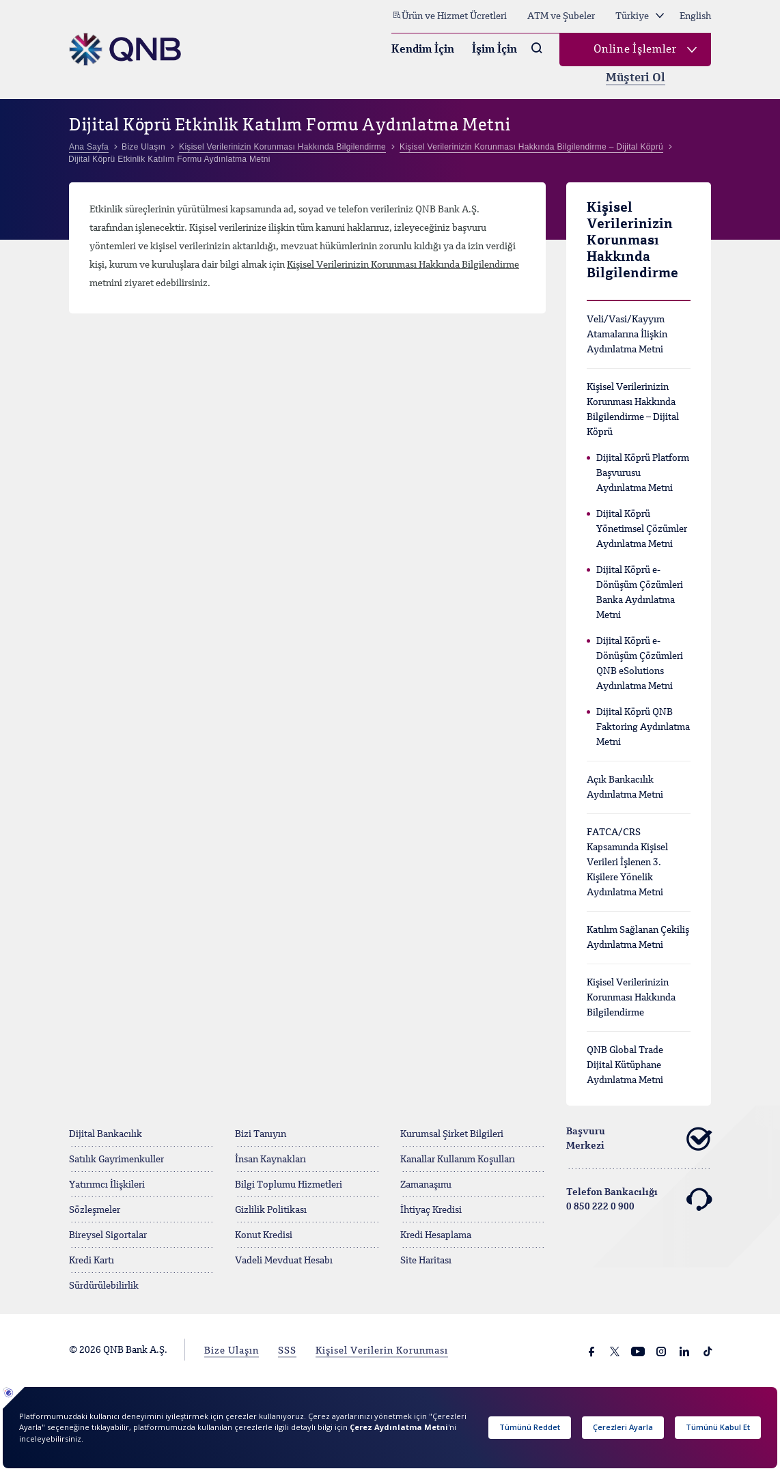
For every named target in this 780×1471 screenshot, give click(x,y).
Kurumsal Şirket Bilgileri (451, 1134)
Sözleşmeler (94, 1210)
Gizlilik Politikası (271, 1210)
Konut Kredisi (263, 1235)
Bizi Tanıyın (260, 1134)
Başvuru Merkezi (639, 1139)
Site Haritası (425, 1260)
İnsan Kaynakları (270, 1159)
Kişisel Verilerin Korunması (382, 1351)
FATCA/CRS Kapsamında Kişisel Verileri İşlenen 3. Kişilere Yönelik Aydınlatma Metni (627, 862)
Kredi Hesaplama (435, 1235)
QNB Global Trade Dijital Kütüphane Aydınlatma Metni (625, 1065)
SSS (287, 1351)
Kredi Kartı (91, 1260)
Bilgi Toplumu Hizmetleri (288, 1185)
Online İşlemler (635, 49)
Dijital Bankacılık (105, 1134)
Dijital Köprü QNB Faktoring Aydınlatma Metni (643, 727)
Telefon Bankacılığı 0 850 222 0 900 (639, 1200)
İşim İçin (494, 49)
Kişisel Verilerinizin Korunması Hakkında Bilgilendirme (403, 265)
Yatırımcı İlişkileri (107, 1185)
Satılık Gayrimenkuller (116, 1159)
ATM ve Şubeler (561, 16)
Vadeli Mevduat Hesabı (284, 1260)
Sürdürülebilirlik (104, 1286)
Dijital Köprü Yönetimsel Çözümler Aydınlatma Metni (641, 529)
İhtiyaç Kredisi (431, 1210)
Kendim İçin (422, 49)
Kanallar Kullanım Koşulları (457, 1159)
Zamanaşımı (425, 1185)
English (695, 16)
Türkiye (639, 16)
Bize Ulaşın (231, 1351)
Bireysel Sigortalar (108, 1235)
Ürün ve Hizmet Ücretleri (449, 15)
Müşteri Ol (635, 78)
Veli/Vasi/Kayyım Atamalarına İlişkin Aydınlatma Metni (627, 334)
